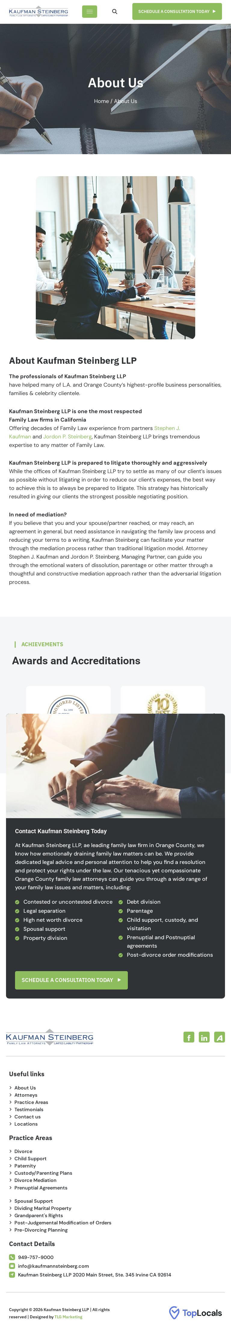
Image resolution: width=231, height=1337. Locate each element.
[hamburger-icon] (89, 11)
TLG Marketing (68, 1317)
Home (101, 101)
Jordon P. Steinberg (67, 436)
